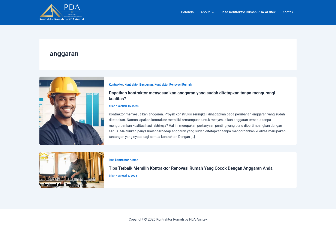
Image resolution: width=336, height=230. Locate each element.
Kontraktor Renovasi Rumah (173, 84)
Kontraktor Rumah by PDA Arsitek (62, 19)
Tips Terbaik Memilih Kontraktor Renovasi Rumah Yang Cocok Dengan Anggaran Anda (191, 167)
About (207, 12)
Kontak (287, 12)
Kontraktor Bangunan (139, 84)
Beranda (187, 12)
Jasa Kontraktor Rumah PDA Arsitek (248, 12)
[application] (212, 12)
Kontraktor (116, 84)
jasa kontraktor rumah (123, 159)
